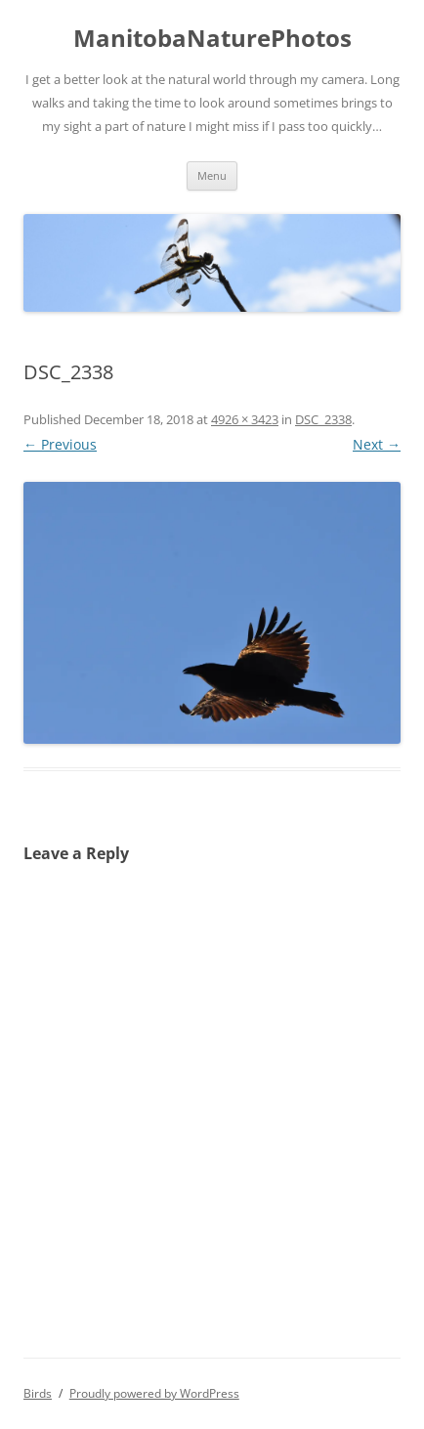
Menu (212, 175)
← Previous (60, 444)
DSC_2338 (323, 419)
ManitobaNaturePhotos (212, 38)
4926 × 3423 (244, 419)
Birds (37, 1393)
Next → (377, 444)
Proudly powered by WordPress (154, 1393)
